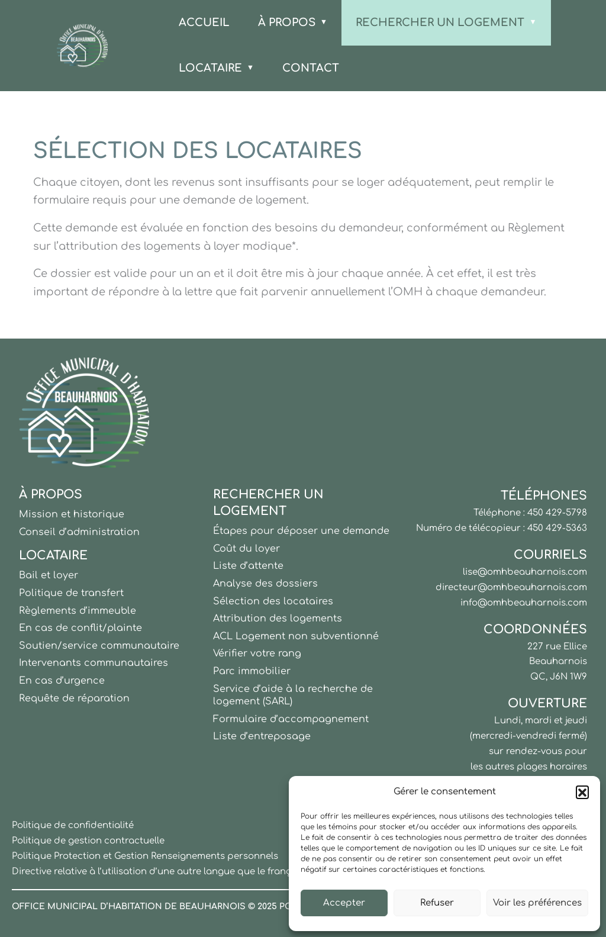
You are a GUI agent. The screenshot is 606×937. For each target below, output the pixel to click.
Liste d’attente (248, 566)
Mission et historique (71, 514)
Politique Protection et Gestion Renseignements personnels (145, 856)
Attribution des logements (277, 618)
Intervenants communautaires (93, 663)
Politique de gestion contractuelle (88, 841)
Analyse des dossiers (265, 583)
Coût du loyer (246, 548)
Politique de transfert (71, 593)
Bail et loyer (48, 575)
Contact (310, 68)
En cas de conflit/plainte (80, 628)
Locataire (210, 68)
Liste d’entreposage (262, 736)
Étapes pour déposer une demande (301, 531)
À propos (286, 22)
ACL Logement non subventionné (296, 636)
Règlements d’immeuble (77, 611)
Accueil (204, 22)
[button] (582, 792)
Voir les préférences (537, 903)
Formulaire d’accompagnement (291, 719)
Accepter (344, 903)
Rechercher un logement (440, 22)
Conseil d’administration (79, 532)
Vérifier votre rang (257, 653)
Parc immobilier (252, 671)
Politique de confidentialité (73, 825)
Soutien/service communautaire (99, 645)
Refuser (437, 903)
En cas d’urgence (62, 680)
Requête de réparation (74, 698)
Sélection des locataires (273, 601)
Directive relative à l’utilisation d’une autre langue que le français (158, 872)
